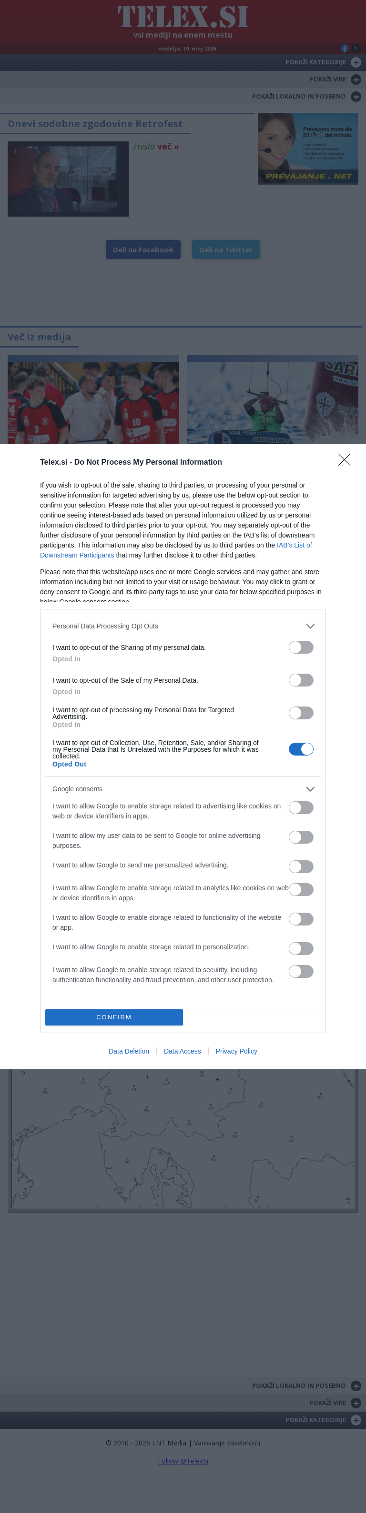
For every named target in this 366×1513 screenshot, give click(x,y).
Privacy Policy (236, 1051)
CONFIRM (114, 1016)
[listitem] (183, 626)
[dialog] (183, 756)
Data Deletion (129, 1051)
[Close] (347, 463)
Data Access (182, 1051)
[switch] (301, 647)
